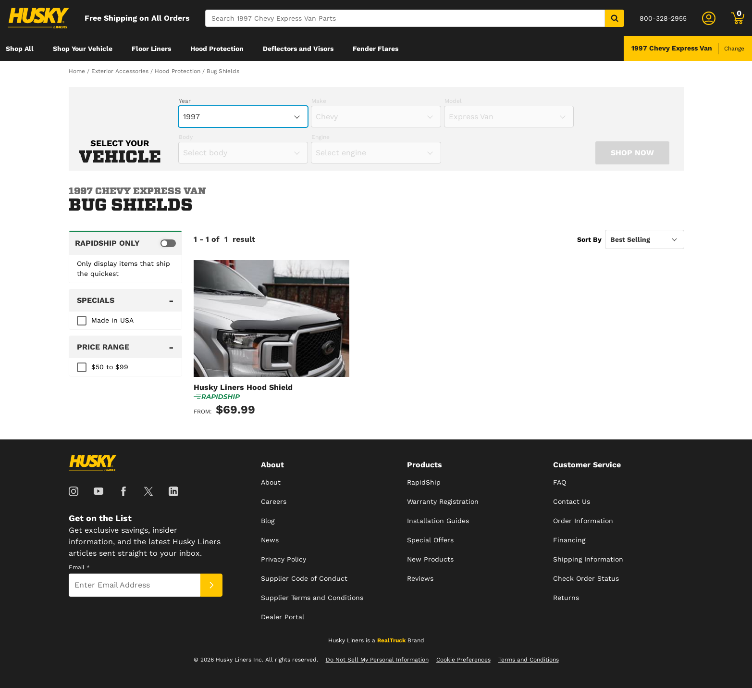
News (270, 540)
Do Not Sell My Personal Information (377, 659)
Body (186, 137)
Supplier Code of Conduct (304, 578)
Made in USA (112, 320)
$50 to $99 (109, 367)
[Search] (405, 18)
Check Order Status (586, 578)
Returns (566, 597)
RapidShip (424, 482)
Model (453, 101)
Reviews (420, 578)
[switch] (125, 243)
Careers (273, 501)
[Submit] (211, 585)
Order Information (583, 521)
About (271, 482)
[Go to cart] (737, 18)
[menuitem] (19, 48)
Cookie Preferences (463, 659)
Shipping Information (588, 559)
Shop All (20, 48)
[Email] (134, 585)
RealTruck (391, 640)
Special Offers (430, 540)
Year (185, 101)
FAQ (559, 482)
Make (318, 101)
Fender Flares (375, 48)
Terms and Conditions (528, 659)
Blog (267, 521)
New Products (430, 559)
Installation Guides (438, 521)
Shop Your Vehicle (82, 48)
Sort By (589, 239)
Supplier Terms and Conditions (312, 597)
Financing (569, 540)
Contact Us (571, 501)
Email (79, 567)
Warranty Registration (443, 501)
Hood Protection (217, 48)
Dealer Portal (282, 617)
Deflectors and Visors (298, 48)
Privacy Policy (283, 559)
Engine (320, 137)
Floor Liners (151, 48)
